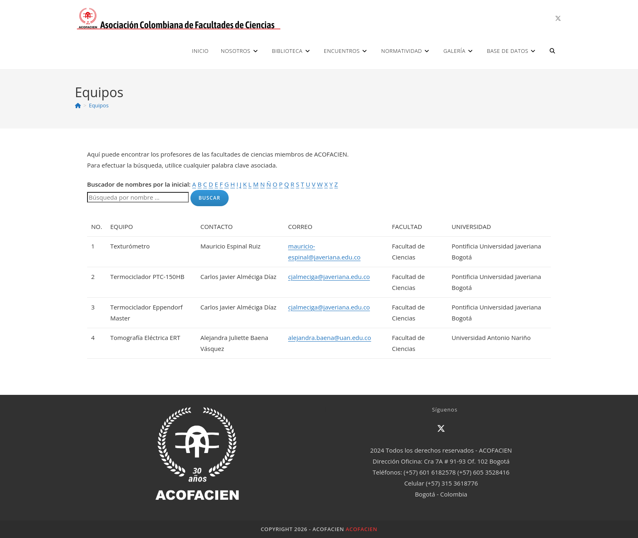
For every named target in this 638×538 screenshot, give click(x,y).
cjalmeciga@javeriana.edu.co (329, 276)
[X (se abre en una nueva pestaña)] (558, 18)
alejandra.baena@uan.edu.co (329, 337)
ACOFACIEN (362, 529)
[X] (441, 428)
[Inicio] (78, 105)
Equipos (98, 105)
